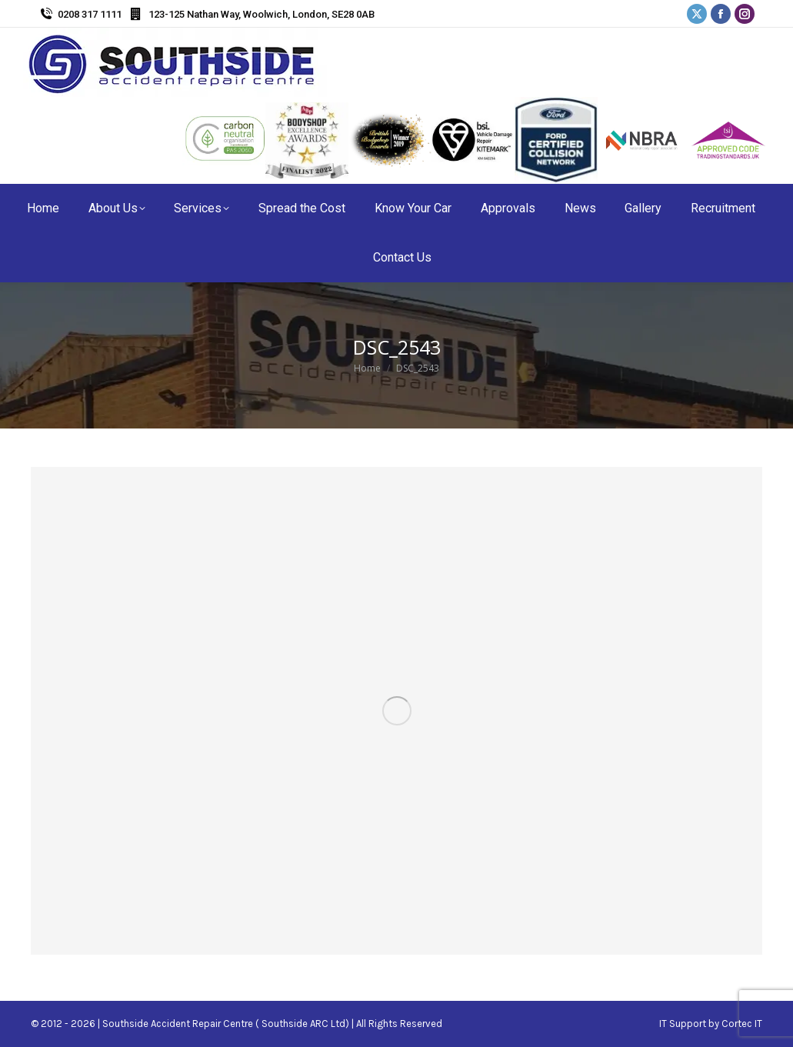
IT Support (683, 1023)
